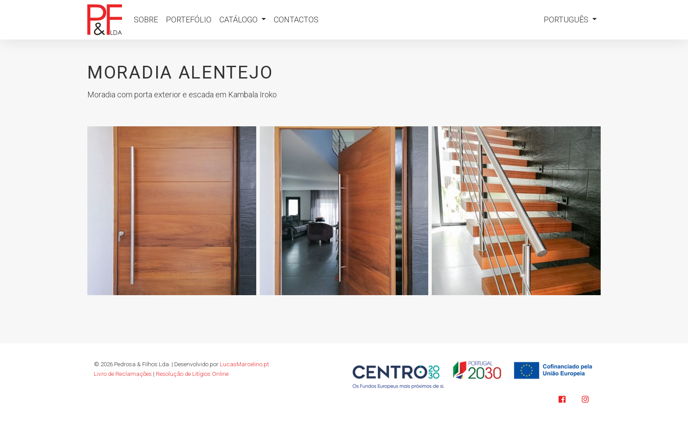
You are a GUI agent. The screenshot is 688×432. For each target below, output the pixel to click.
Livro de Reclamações (123, 373)
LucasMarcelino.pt (244, 364)
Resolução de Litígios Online (192, 373)
